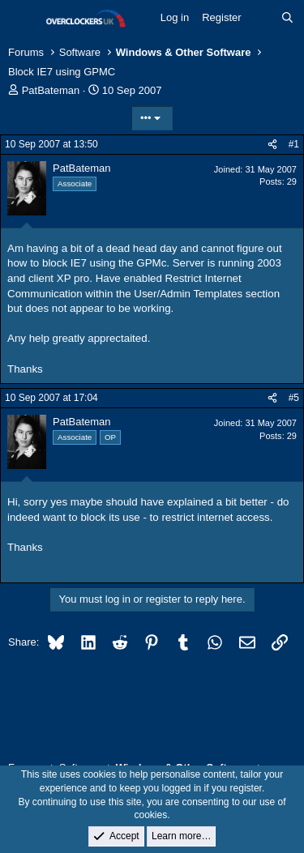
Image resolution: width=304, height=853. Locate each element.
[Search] (287, 18)
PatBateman (51, 90)
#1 (294, 144)
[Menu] (22, 18)
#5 (294, 397)
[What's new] (261, 18)
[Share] (272, 144)
